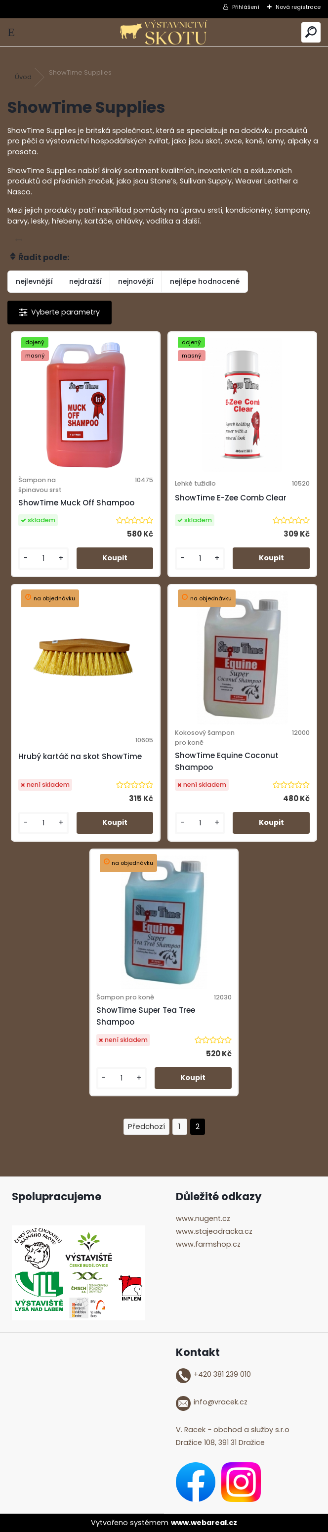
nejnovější (136, 281)
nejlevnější (34, 281)
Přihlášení (245, 7)
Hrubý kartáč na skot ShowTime (80, 756)
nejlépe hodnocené (205, 281)
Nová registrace (298, 7)
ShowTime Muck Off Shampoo (76, 502)
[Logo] (164, 32)
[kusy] (43, 558)
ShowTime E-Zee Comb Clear (231, 498)
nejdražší (85, 281)
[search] (311, 32)
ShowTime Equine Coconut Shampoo (227, 761)
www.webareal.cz (204, 1523)
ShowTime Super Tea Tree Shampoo (145, 1016)
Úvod (23, 77)
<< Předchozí (146, 1127)
